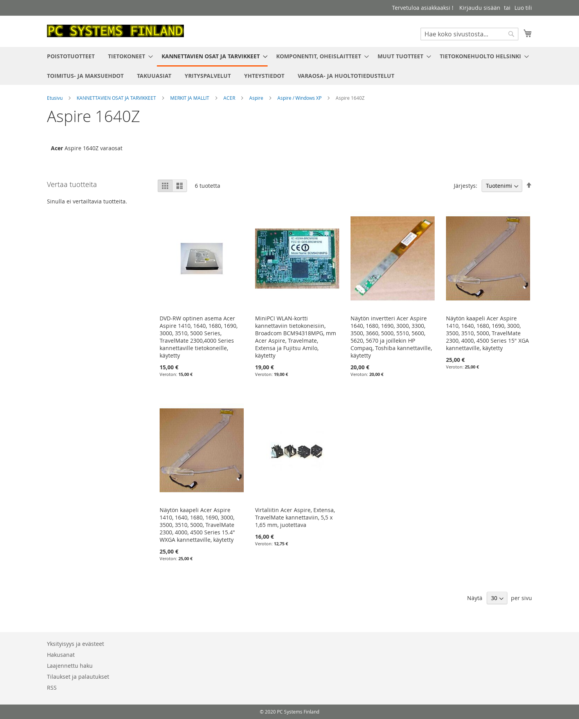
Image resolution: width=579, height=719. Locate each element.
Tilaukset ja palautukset (78, 676)
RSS (52, 687)
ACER (229, 98)
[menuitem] (70, 56)
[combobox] (469, 34)
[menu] (289, 66)
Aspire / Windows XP (300, 98)
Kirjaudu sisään (479, 7)
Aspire (256, 98)
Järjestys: (465, 185)
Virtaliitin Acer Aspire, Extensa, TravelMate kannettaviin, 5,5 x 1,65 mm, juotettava (295, 517)
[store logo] (115, 31)
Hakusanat (61, 654)
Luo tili (523, 7)
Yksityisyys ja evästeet (75, 643)
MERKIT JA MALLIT (190, 98)
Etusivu (55, 98)
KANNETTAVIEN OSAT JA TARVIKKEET (117, 98)
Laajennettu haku (70, 665)
